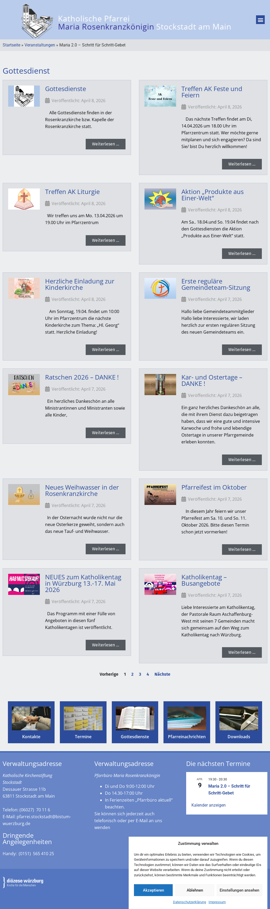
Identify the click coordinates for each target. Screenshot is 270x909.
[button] (260, 19)
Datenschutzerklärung (189, 905)
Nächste (162, 674)
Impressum (217, 905)
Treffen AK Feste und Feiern (211, 91)
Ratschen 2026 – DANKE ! (82, 377)
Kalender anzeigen (208, 805)
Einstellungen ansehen (239, 892)
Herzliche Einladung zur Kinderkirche (79, 284)
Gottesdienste (65, 88)
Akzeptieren (153, 892)
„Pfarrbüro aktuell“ (154, 800)
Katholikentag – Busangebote (204, 580)
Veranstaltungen (40, 45)
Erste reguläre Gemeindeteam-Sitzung (215, 284)
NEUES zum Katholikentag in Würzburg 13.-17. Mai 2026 (83, 583)
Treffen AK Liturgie (72, 191)
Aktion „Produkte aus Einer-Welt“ (212, 194)
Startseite (11, 45)
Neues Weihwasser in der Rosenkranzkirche (82, 490)
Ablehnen (195, 892)
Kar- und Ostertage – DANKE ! (211, 380)
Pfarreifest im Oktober (214, 487)
